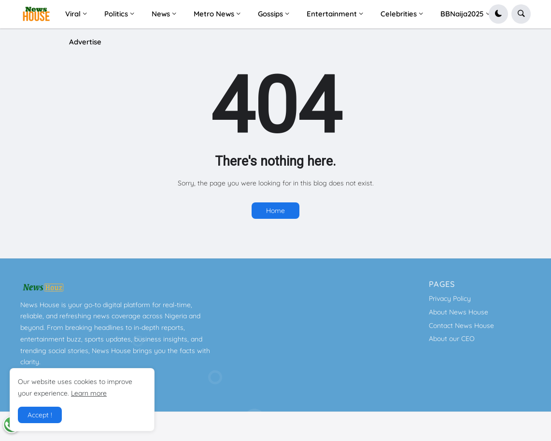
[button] (498, 14)
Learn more (89, 393)
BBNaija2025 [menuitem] (462, 13)
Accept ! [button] (40, 415)
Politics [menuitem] (116, 13)
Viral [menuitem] (73, 13)
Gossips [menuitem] (270, 13)
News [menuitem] (161, 13)
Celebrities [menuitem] (399, 13)
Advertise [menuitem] (85, 41)
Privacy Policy (450, 298)
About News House (458, 312)
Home (275, 210)
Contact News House (461, 325)
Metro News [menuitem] (214, 13)
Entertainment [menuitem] (332, 13)
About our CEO (452, 338)
